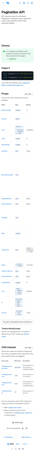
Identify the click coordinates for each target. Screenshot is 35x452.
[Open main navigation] (3, 3)
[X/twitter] (15, 446)
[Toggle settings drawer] (32, 3)
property (22, 410)
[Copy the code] (31, 73)
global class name (15, 405)
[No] (26, 425)
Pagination (12, 59)
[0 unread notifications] (28, 3)
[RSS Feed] (12, 446)
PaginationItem (27, 434)
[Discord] (22, 446)
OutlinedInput (8, 434)
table (29, 94)
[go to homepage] (7, 3)
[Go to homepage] (10, 441)
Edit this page (17, 420)
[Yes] (22, 425)
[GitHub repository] (24, 3)
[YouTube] (19, 446)
